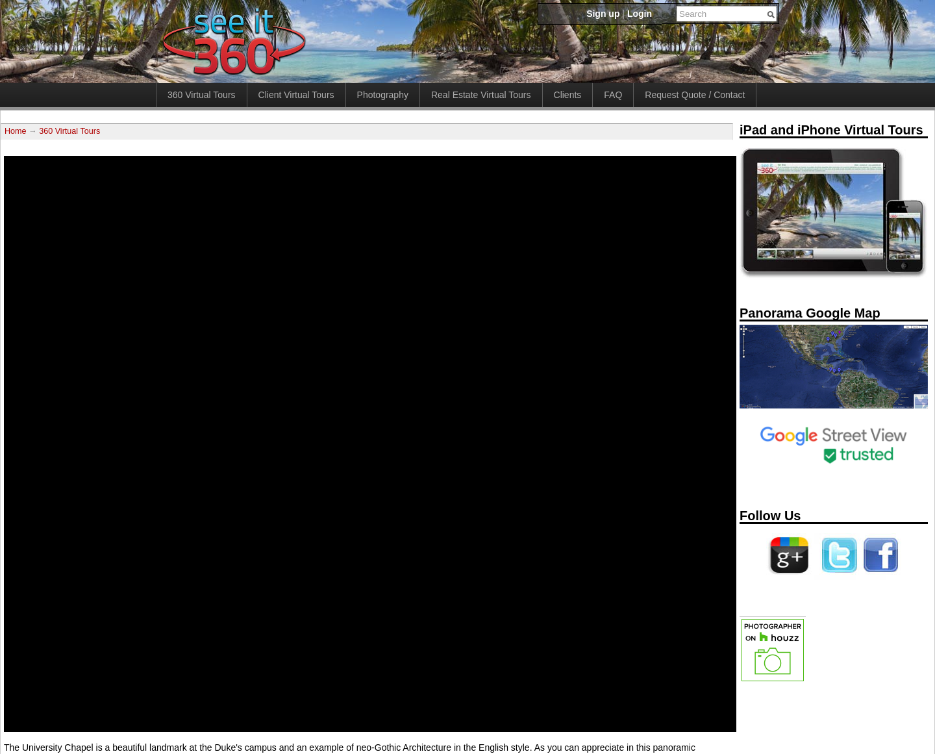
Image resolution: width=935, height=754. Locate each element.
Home (16, 131)
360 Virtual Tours (202, 95)
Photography (382, 95)
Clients (568, 95)
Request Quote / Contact (695, 95)
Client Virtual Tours (296, 95)
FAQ (613, 95)
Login (639, 13)
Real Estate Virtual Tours (481, 95)
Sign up (602, 13)
